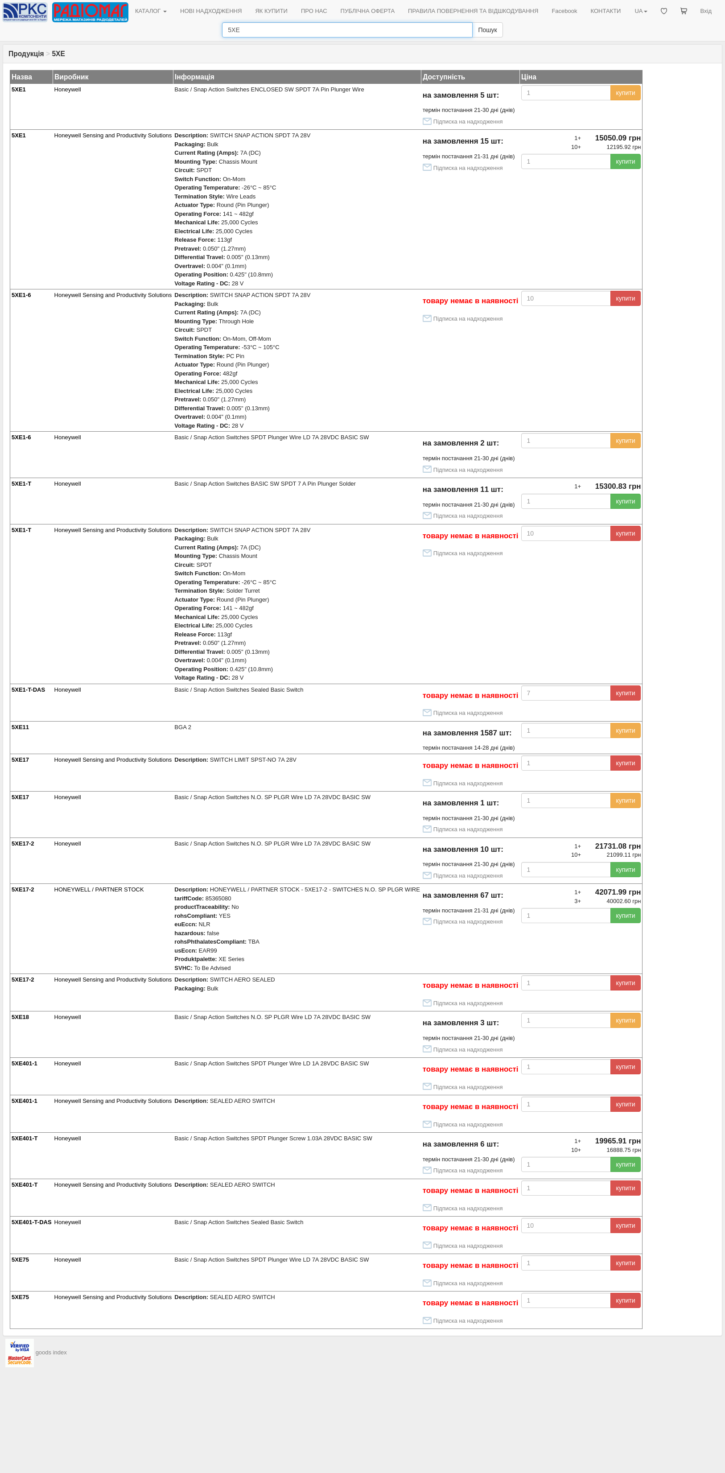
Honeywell (67, 89)
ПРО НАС (314, 11)
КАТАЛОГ (151, 11)
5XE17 (20, 759)
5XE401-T (25, 1138)
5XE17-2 (23, 843)
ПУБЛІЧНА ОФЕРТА (368, 11)
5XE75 (20, 1259)
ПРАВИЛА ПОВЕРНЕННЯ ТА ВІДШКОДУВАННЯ (473, 11)
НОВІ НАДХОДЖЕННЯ (211, 11)
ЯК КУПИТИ (271, 11)
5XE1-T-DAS (28, 689)
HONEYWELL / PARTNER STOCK (99, 889)
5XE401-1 (24, 1063)
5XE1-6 (21, 295)
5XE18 (20, 1017)
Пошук (487, 29)
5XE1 (19, 89)
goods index (51, 1352)
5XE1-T (21, 483)
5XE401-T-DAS (32, 1222)
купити (625, 92)
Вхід (706, 11)
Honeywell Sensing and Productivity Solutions (113, 135)
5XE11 (20, 727)
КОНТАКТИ (605, 11)
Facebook (564, 11)
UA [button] (640, 11)
